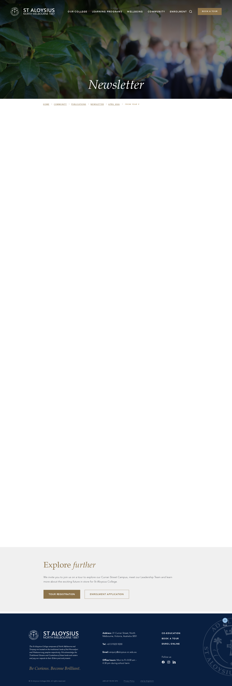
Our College (77, 11)
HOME (46, 104)
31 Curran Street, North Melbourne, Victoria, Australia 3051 (120, 635)
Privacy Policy (129, 681)
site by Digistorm (147, 681)
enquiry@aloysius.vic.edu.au (123, 652)
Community (156, 11)
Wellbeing (135, 11)
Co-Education (171, 633)
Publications (78, 104)
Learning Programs (107, 11)
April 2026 (114, 104)
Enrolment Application (107, 594)
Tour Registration (62, 594)
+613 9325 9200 (114, 644)
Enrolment (178, 11)
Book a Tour (210, 11)
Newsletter (97, 104)
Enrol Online (171, 643)
